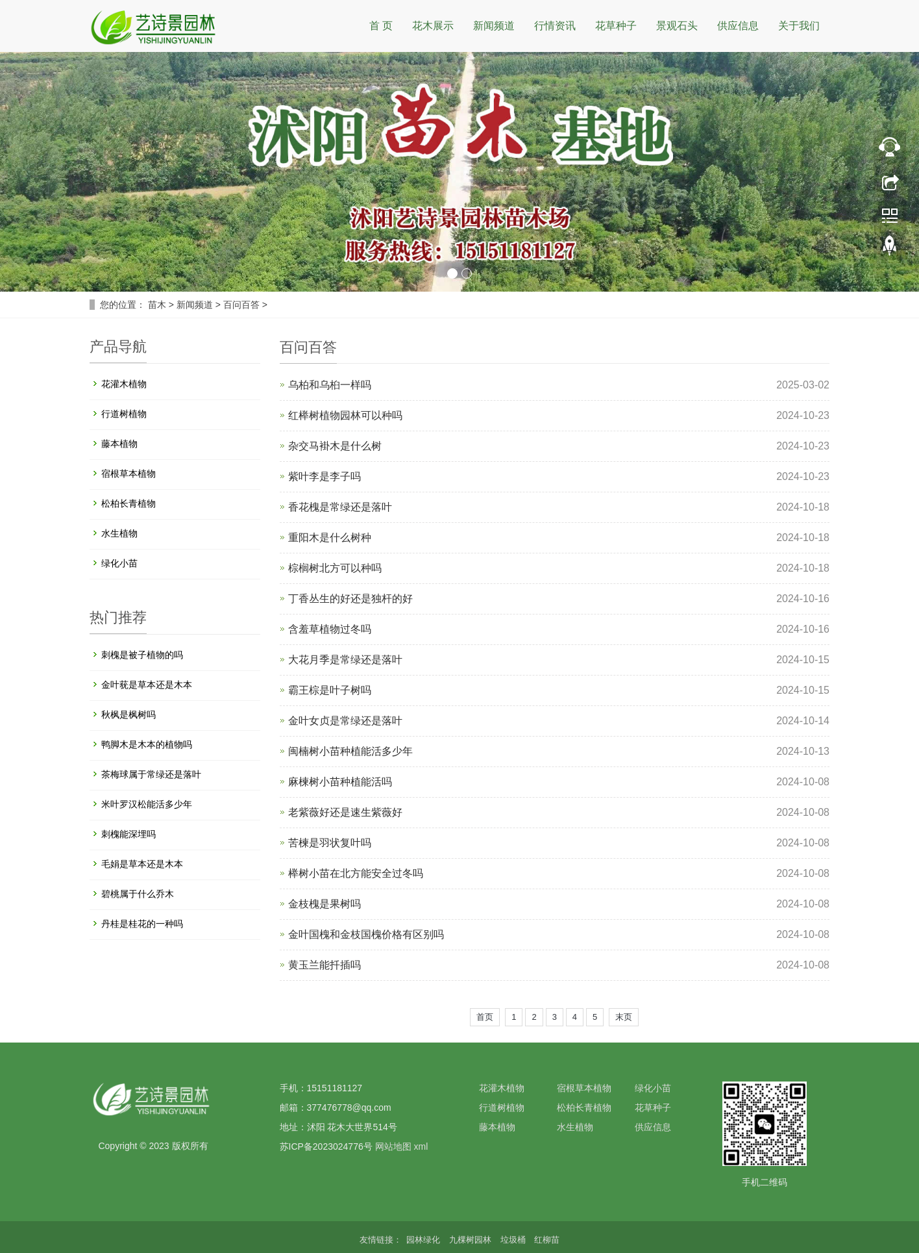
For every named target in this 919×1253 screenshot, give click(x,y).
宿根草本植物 (128, 473)
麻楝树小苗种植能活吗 (340, 781)
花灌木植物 (124, 384)
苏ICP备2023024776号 (326, 1146)
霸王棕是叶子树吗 (329, 690)
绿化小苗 (119, 563)
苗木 (157, 304)
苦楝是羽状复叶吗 (329, 842)
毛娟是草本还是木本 (142, 864)
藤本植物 (119, 443)
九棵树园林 (471, 1240)
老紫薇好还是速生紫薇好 (345, 812)
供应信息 (738, 25)
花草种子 (616, 25)
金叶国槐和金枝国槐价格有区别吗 (366, 934)
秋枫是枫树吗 (128, 714)
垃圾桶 (514, 1240)
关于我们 (799, 25)
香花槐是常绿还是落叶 (340, 507)
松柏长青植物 (128, 503)
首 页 (381, 25)
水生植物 (119, 533)
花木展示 (433, 25)
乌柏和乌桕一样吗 (329, 384)
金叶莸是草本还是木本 (146, 684)
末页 (623, 1017)
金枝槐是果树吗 (324, 903)
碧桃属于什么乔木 (137, 894)
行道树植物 (124, 414)
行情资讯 (555, 25)
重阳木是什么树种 (329, 537)
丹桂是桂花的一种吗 (142, 923)
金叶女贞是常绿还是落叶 (345, 720)
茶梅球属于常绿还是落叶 (151, 774)
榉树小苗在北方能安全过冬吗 (355, 873)
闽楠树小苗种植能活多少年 (350, 751)
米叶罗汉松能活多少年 (146, 804)
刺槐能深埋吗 (128, 834)
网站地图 (393, 1146)
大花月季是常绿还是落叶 (345, 659)
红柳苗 (546, 1240)
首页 (484, 1017)
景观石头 (677, 25)
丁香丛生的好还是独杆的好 (350, 598)
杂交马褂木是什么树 (335, 445)
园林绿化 (424, 1240)
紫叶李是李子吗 (324, 476)
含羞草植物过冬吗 (329, 629)
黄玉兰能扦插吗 (324, 964)
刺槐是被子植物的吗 (142, 655)
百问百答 (241, 304)
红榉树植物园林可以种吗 (345, 415)
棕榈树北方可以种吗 (335, 568)
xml (420, 1146)
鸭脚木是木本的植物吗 (146, 744)
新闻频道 (494, 25)
